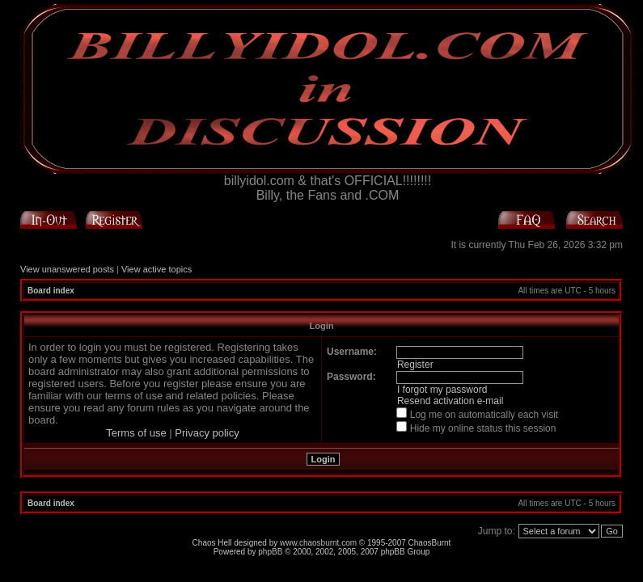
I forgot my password (442, 389)
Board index (50, 290)
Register (415, 364)
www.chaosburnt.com (318, 542)
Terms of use (136, 433)
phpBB (270, 551)
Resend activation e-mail (450, 401)
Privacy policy (207, 433)
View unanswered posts (67, 269)
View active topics (156, 269)
